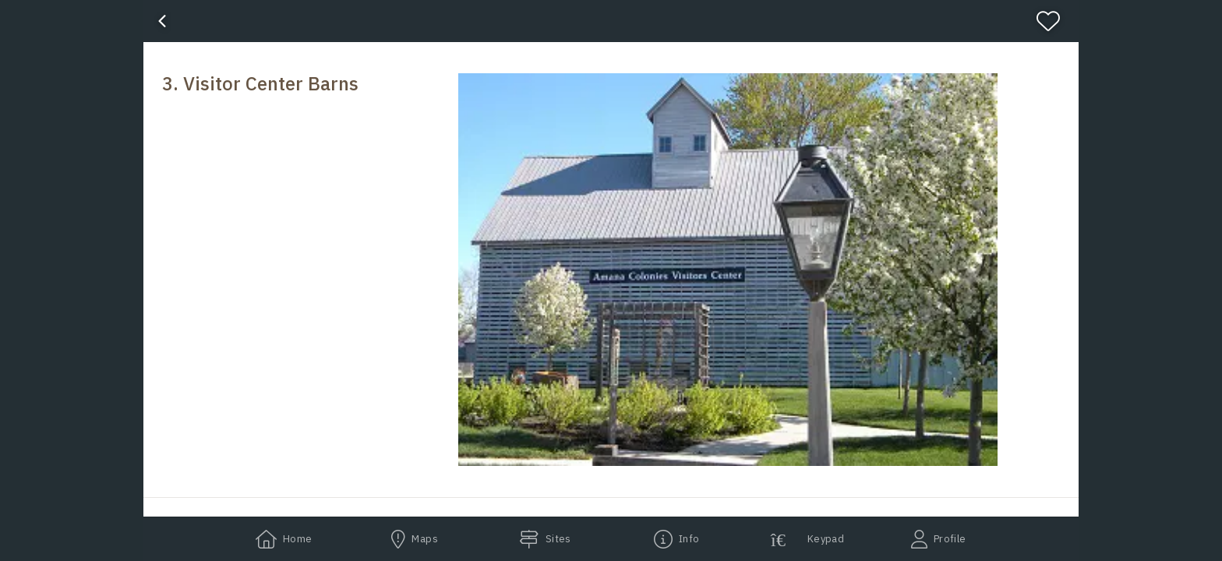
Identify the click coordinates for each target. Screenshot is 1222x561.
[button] (728, 269)
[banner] (611, 21)
